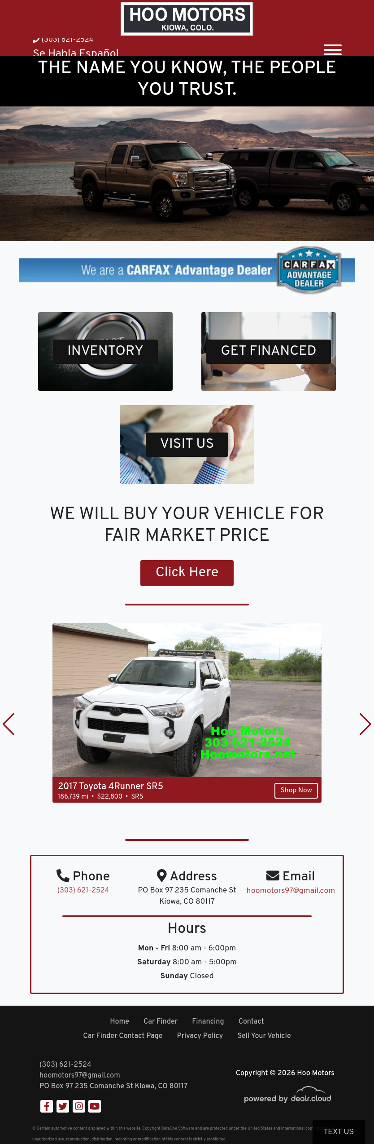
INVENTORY (105, 352)
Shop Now (295, 791)
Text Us (339, 1131)
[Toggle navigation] (332, 47)
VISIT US (187, 445)
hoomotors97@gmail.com (79, 1075)
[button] (8, 725)
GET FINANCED (268, 352)
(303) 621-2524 (63, 39)
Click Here (187, 574)
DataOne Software (177, 1128)
